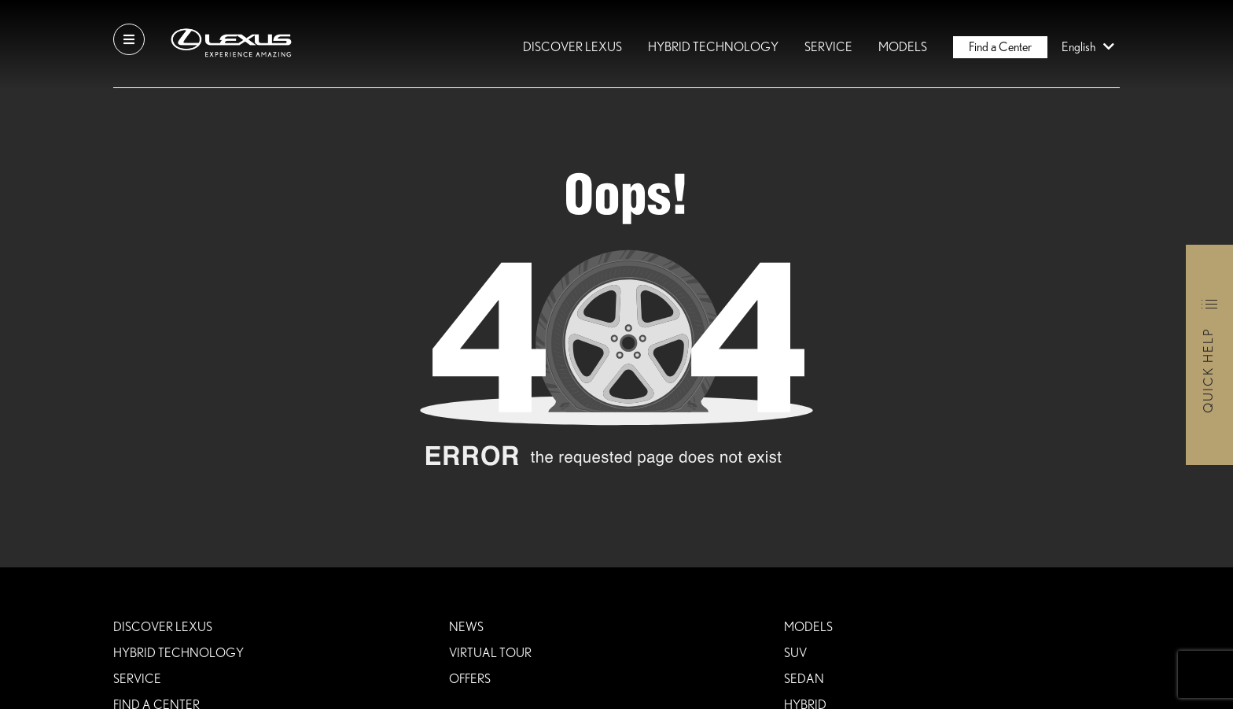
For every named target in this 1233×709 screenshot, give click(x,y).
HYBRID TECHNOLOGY (713, 47)
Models (902, 47)
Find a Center (1000, 47)
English (1091, 47)
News (466, 627)
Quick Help (1208, 370)
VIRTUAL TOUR (490, 653)
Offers (470, 679)
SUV (795, 653)
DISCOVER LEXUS (572, 47)
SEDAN (804, 679)
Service (828, 47)
